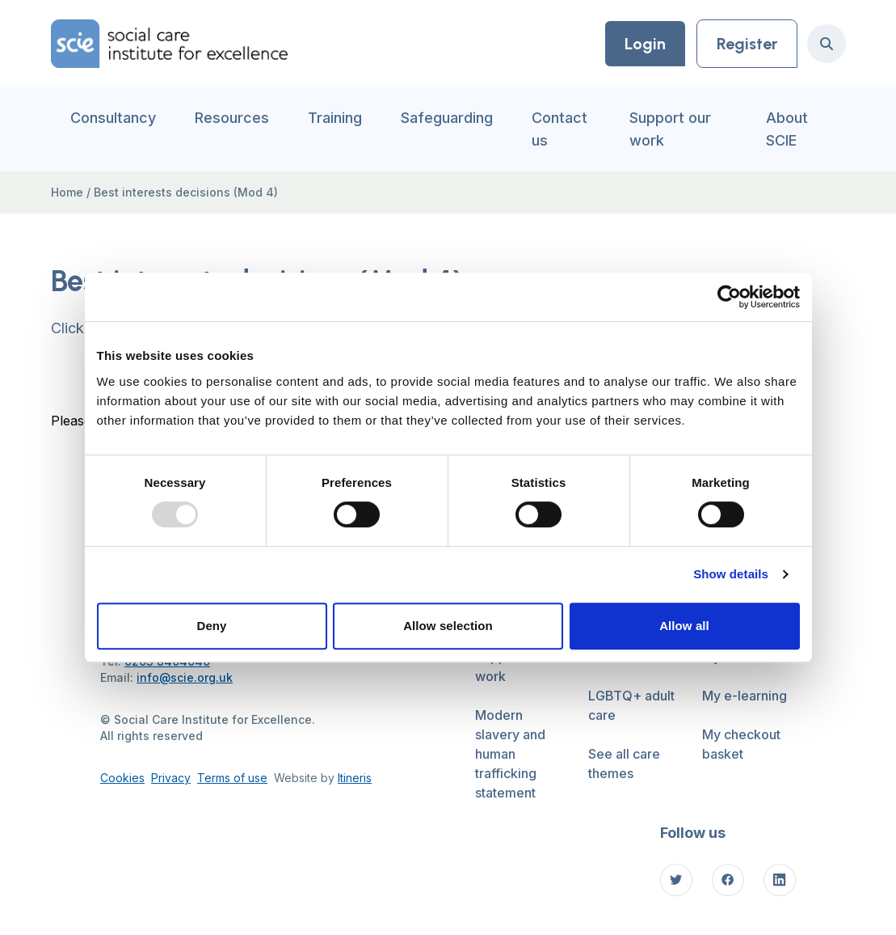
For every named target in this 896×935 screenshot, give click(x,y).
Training (335, 117)
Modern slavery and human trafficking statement (510, 754)
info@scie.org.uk (185, 677)
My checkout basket (741, 744)
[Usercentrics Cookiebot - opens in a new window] (729, 297)
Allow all (684, 625)
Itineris (355, 778)
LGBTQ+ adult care (631, 705)
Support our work (670, 129)
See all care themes (624, 763)
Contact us (559, 129)
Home (67, 192)
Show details (730, 574)
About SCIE (787, 129)
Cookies (122, 778)
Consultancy (113, 117)
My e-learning (744, 696)
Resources (232, 117)
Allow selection (448, 625)
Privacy (171, 778)
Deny (211, 625)
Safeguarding (447, 117)
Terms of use (232, 778)
